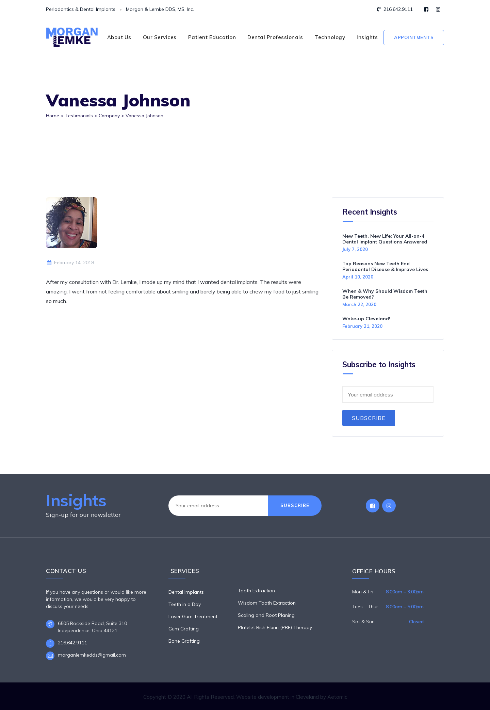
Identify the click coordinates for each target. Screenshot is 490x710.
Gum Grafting (183, 629)
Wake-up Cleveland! (366, 319)
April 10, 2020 (357, 277)
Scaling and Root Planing (266, 615)
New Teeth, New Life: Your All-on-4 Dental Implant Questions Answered (384, 239)
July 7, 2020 (355, 249)
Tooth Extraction (256, 591)
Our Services (160, 37)
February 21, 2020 (362, 326)
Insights (367, 37)
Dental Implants (186, 592)
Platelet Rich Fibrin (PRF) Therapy (275, 627)
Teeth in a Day (184, 604)
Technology (329, 37)
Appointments (414, 37)
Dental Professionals (275, 37)
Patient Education (212, 37)
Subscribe (369, 418)
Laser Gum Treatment (192, 616)
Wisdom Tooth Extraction (267, 603)
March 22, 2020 (359, 304)
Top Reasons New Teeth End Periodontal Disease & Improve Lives (385, 266)
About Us (119, 37)
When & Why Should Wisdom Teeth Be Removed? (384, 294)
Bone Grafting (184, 641)
